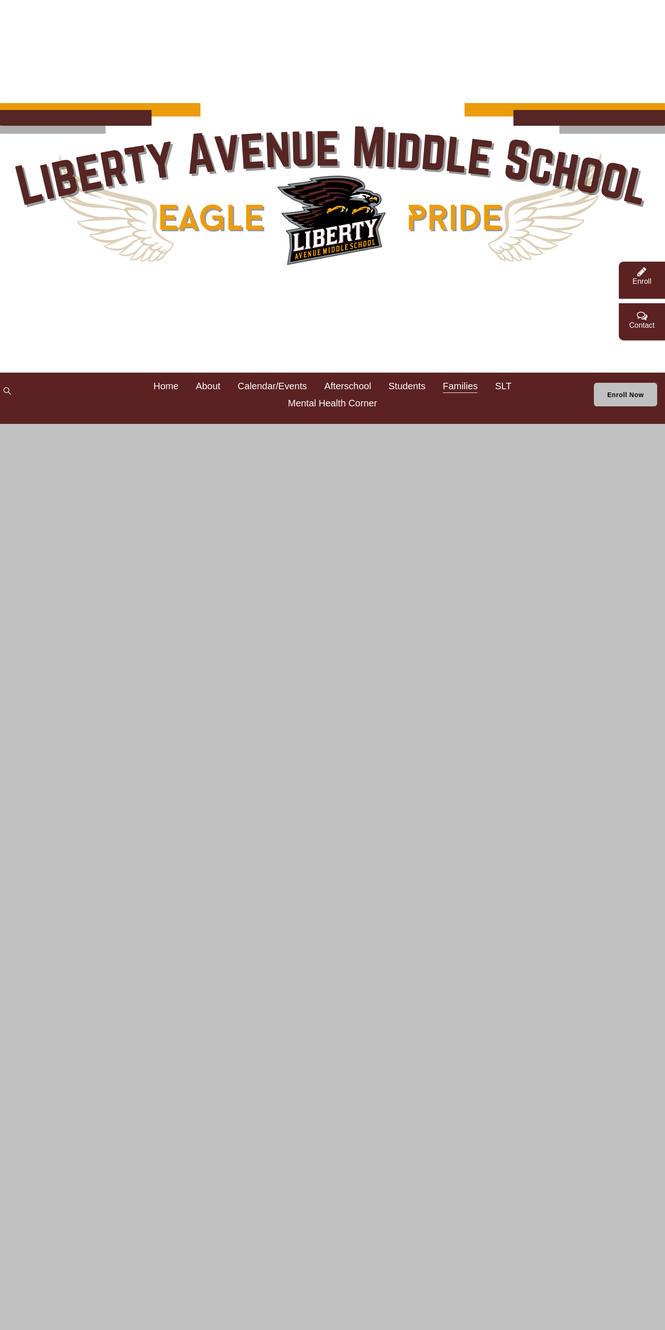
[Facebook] (49, 397)
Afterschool (364, 392)
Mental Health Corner (349, 409)
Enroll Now (601, 401)
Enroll (642, 275)
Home (182, 392)
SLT (279, 409)
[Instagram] (103, 397)
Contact (641, 319)
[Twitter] (76, 397)
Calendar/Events (289, 392)
